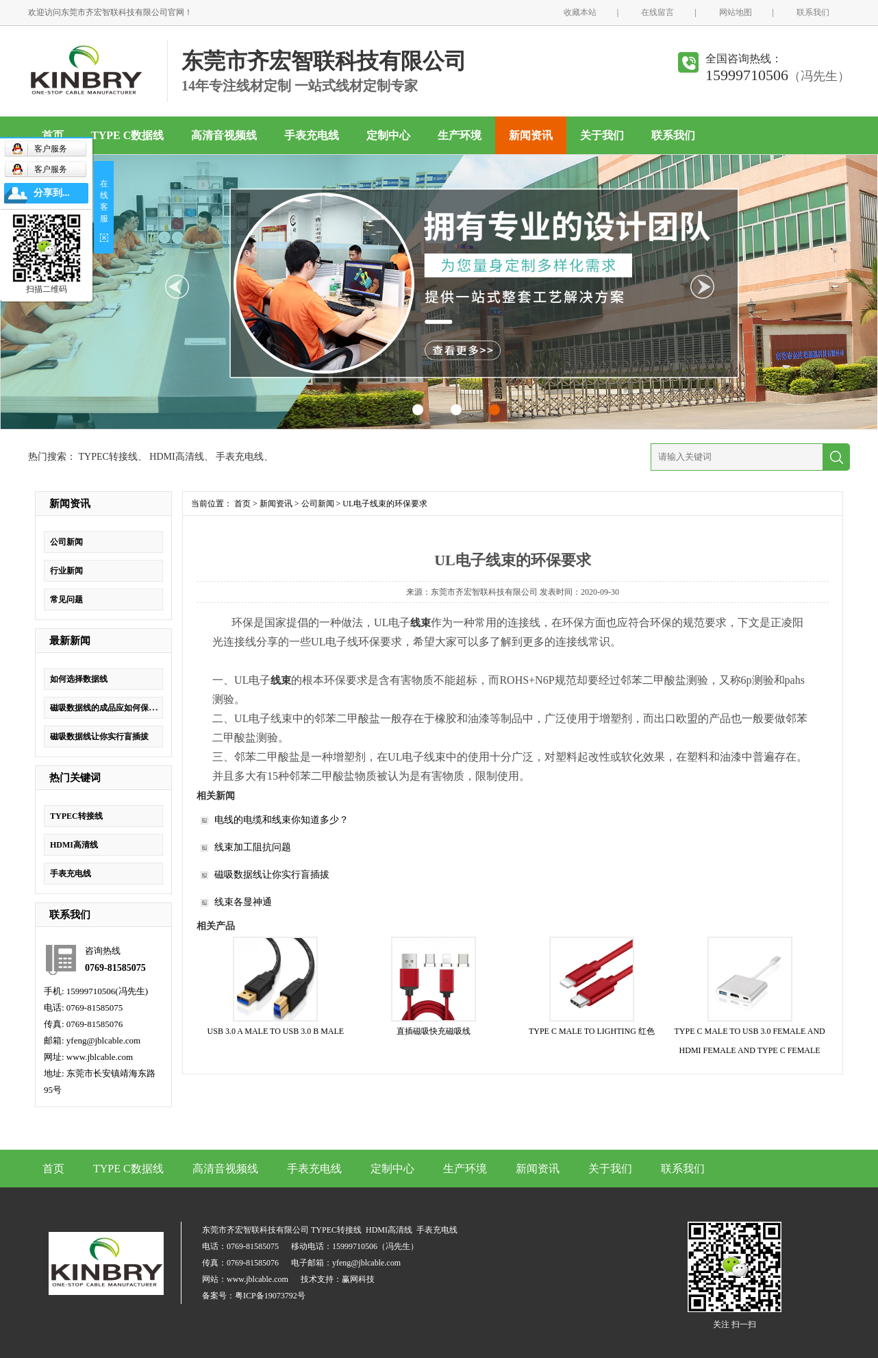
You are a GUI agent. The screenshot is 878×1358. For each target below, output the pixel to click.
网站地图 (735, 12)
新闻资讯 (531, 135)
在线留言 (657, 12)
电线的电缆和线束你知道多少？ (281, 820)
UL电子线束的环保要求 (384, 503)
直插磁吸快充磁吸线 (434, 1031)
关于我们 (602, 135)
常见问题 (66, 599)
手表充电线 (311, 135)
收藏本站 (580, 12)
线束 (420, 622)
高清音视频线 (224, 135)
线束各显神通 (243, 902)
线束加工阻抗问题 (252, 847)
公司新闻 (66, 542)
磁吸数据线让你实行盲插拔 (99, 736)
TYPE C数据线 (127, 135)
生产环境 (459, 135)
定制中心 (388, 135)
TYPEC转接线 (108, 457)
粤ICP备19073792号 (270, 1295)
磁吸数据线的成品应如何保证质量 (111, 708)
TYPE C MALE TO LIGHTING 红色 (592, 1031)
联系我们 (813, 12)
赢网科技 (358, 1279)
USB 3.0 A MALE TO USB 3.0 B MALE (276, 1031)
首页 (53, 135)
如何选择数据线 (79, 679)
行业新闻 (66, 571)
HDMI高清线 (176, 457)
